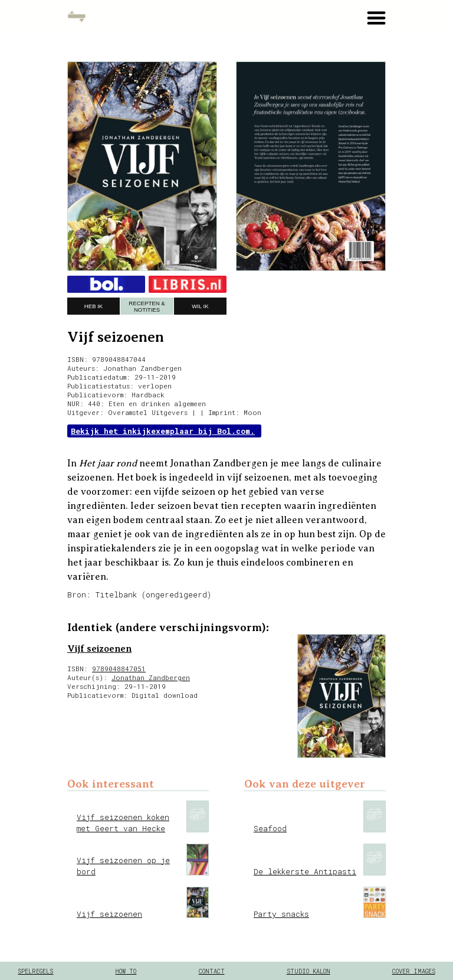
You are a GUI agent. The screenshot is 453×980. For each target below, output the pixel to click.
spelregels (35, 971)
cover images (413, 971)
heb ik (93, 306)
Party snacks (281, 914)
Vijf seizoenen (99, 648)
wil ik (200, 306)
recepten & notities (147, 306)
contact (212, 971)
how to (125, 971)
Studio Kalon (308, 971)
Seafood (270, 828)
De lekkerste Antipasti (305, 871)
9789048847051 (119, 668)
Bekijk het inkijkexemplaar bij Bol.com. (163, 431)
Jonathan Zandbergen (150, 677)
